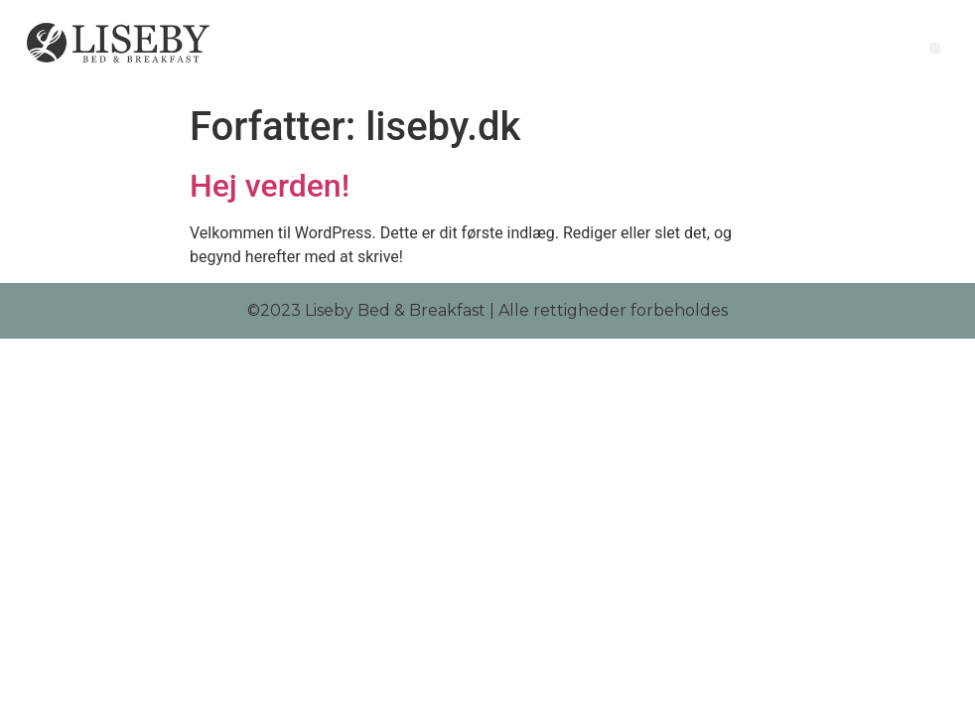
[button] (934, 48)
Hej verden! (269, 186)
